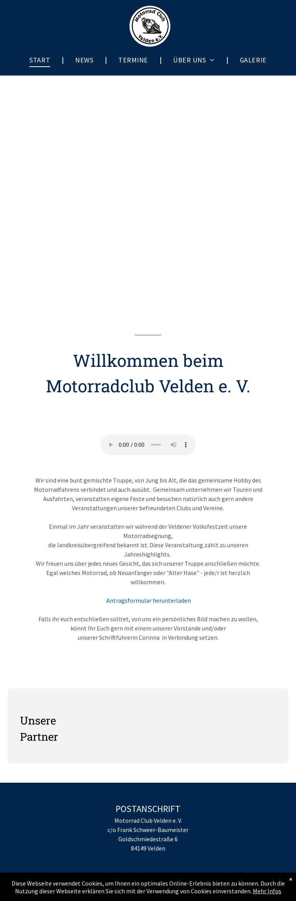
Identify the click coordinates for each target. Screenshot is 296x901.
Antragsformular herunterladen (148, 600)
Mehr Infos (267, 891)
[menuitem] (41, 59)
